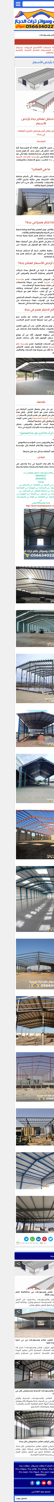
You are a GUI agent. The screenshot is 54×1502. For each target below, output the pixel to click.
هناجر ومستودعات (33, 35)
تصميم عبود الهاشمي (27, 1491)
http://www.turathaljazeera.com (27, 506)
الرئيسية (48, 35)
